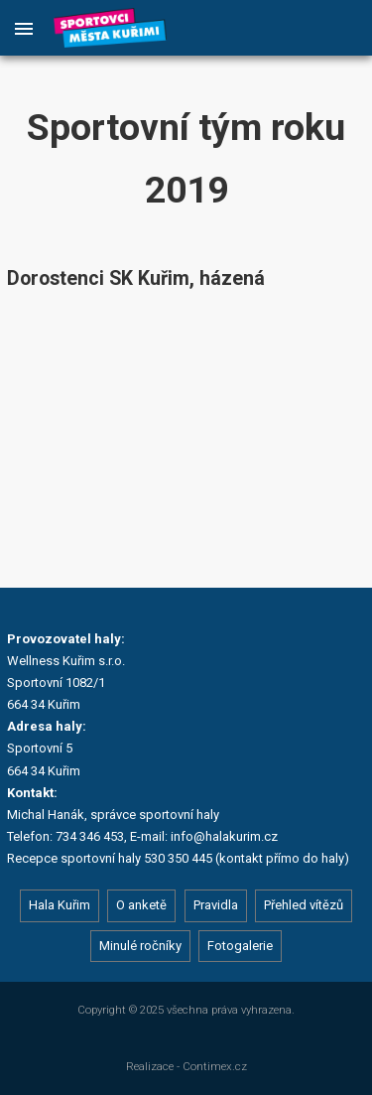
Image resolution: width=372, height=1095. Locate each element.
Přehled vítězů (303, 904)
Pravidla (215, 904)
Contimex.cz (215, 1066)
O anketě (141, 904)
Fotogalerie (240, 945)
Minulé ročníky (140, 945)
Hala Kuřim (59, 904)
